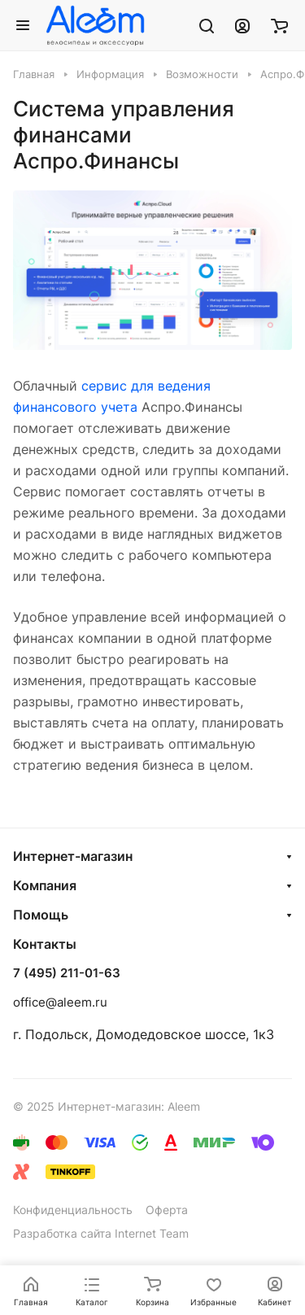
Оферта (167, 1210)
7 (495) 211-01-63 (66, 973)
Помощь (40, 915)
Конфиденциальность (73, 1210)
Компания (44, 885)
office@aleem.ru (60, 1002)
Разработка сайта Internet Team (101, 1233)
